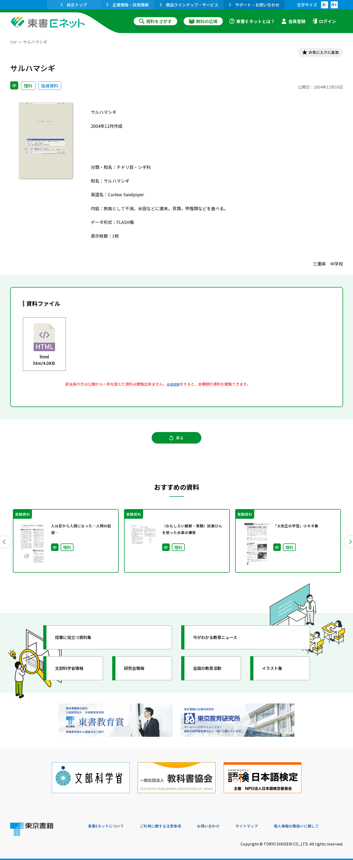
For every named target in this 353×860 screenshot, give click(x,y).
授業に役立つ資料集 (79, 643)
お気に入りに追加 (320, 53)
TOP (14, 42)
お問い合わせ (221, 823)
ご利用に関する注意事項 (168, 823)
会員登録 (293, 21)
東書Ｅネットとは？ (252, 21)
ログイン (324, 21)
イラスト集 (276, 674)
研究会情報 (138, 674)
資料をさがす (155, 21)
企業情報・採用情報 (127, 5)
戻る (176, 443)
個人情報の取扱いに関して (317, 823)
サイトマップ (263, 823)
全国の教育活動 (212, 674)
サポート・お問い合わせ (254, 5)
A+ (334, 4)
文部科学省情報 (74, 674)
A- (324, 4)
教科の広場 (203, 21)
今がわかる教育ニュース (221, 643)
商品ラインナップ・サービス (189, 5)
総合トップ (74, 5)
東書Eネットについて (108, 823)
